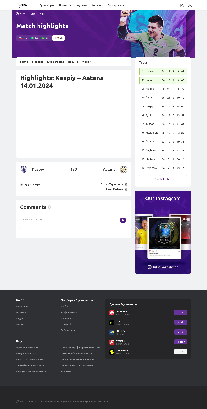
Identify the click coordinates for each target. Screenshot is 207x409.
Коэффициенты (69, 312)
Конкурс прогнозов (26, 353)
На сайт (181, 312)
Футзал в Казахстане (27, 347)
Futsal (32, 15)
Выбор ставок (68, 330)
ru (23, 39)
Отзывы (98, 5)
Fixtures (37, 62)
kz (34, 39)
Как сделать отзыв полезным (31, 371)
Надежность (67, 318)
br (45, 39)
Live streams (55, 62)
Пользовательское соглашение (77, 365)
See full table (163, 179)
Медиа (19, 318)
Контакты (66, 371)
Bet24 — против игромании (30, 359)
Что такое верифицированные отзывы (81, 347)
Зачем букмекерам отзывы (30, 365)
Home (24, 62)
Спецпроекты (116, 5)
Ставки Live (67, 324)
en (59, 39)
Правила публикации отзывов (76, 353)
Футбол (65, 306)
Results (73, 62)
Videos (43, 15)
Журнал (83, 5)
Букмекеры (47, 5)
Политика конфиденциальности (77, 359)
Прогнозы (66, 5)
